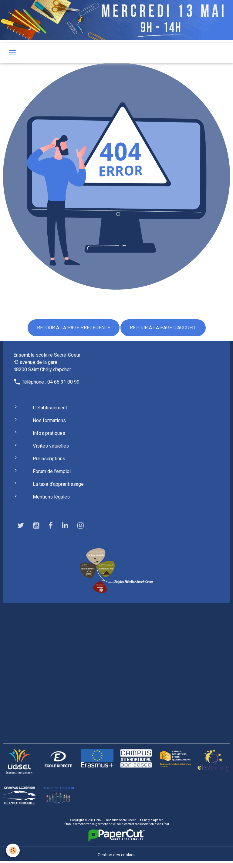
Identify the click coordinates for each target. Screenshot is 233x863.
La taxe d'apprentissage (58, 484)
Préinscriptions (49, 459)
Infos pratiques (49, 433)
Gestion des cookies (117, 854)
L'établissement (50, 408)
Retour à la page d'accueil (163, 328)
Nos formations (49, 420)
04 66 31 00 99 (63, 382)
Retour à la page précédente (73, 328)
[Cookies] (13, 850)
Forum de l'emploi (52, 471)
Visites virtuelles (51, 446)
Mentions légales (51, 497)
